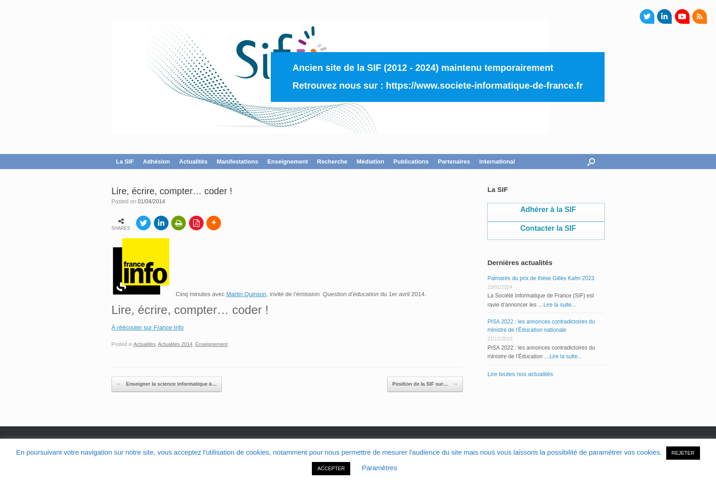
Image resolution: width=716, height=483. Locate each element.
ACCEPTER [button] (331, 468)
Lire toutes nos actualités (520, 374)
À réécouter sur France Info (147, 327)
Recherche (332, 161)
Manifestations (237, 161)
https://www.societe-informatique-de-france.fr (484, 85)
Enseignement (287, 161)
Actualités (193, 161)
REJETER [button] (683, 453)
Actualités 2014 (175, 344)
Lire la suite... (559, 305)
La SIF (125, 161)
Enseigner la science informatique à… (166, 384)
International (497, 161)
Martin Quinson (246, 294)
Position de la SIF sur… (425, 384)
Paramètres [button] (379, 468)
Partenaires (454, 161)
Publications (410, 161)
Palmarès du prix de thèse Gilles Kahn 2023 (540, 278)
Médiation (370, 161)
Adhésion (156, 161)
